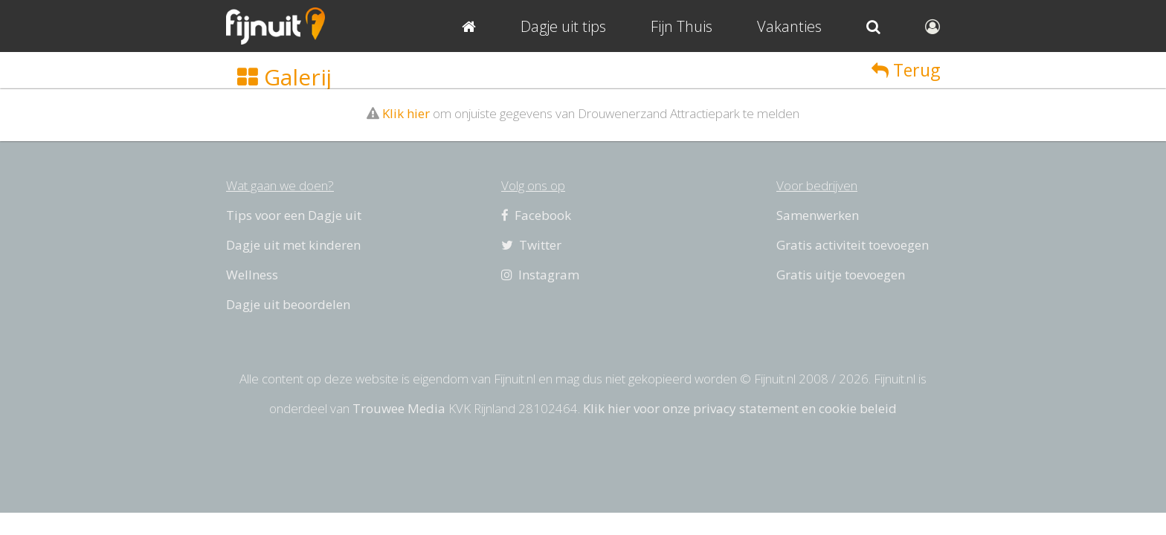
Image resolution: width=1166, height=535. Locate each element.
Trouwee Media (398, 408)
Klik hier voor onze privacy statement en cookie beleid (740, 408)
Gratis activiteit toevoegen (852, 244)
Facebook (536, 215)
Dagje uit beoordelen (288, 304)
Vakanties (789, 26)
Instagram (540, 274)
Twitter (531, 244)
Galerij (284, 77)
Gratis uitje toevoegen (840, 274)
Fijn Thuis (681, 26)
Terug (906, 70)
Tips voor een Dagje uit (293, 215)
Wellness (252, 274)
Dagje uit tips (563, 26)
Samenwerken (817, 215)
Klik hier (406, 113)
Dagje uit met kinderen (293, 244)
